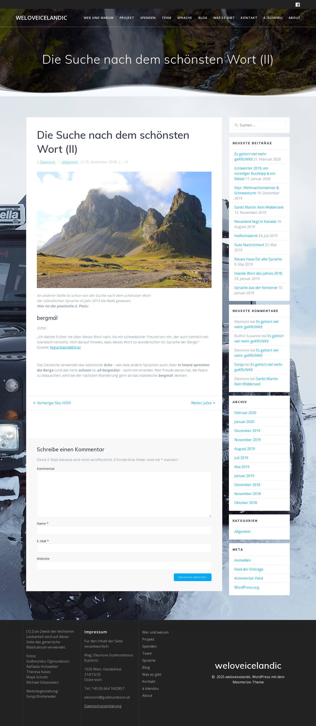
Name (42, 523)
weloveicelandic (41, 18)
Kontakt (249, 18)
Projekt (127, 18)
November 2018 (247, 493)
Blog (202, 18)
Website (43, 558)
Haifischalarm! (245, 235)
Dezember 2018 (247, 484)
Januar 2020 (244, 421)
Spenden (148, 18)
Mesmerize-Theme (248, 682)
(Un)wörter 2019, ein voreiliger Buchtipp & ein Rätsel (254, 173)
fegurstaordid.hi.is (65, 347)
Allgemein (70, 162)
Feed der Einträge (248, 569)
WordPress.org (246, 587)
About (294, 18)
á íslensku (273, 18)
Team (166, 18)
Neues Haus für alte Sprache (258, 259)
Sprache (184, 18)
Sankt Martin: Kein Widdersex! (258, 207)
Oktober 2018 (245, 502)
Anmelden (242, 560)
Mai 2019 (241, 466)
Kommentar (46, 468)
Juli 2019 (241, 457)
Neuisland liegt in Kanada (255, 221)
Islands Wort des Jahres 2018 (258, 273)
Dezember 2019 (247, 430)
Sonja (239, 364)
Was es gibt (224, 18)
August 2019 (244, 448)
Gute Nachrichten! (249, 244)
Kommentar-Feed (248, 578)
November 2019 (247, 439)
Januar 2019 (244, 475)
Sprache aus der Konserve (255, 287)
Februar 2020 (245, 412)
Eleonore (47, 162)
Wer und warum (99, 18)
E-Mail (43, 541)
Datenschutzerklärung (103, 706)
